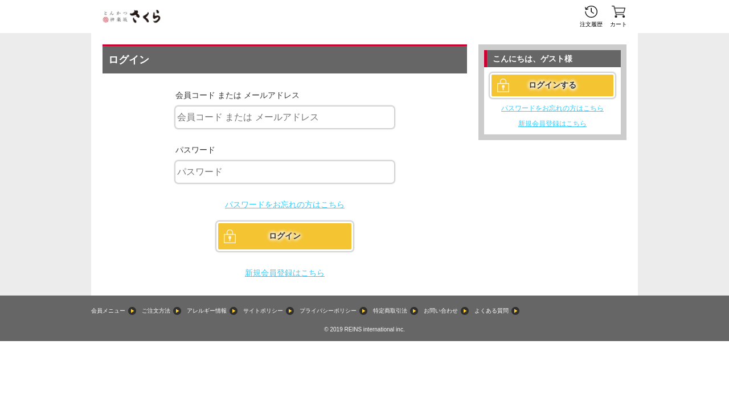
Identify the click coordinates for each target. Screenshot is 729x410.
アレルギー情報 (207, 311)
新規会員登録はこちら (285, 272)
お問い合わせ (441, 311)
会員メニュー (108, 311)
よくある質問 (491, 311)
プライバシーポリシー (328, 311)
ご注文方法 (156, 311)
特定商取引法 (390, 311)
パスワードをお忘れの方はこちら (285, 204)
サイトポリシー (263, 311)
